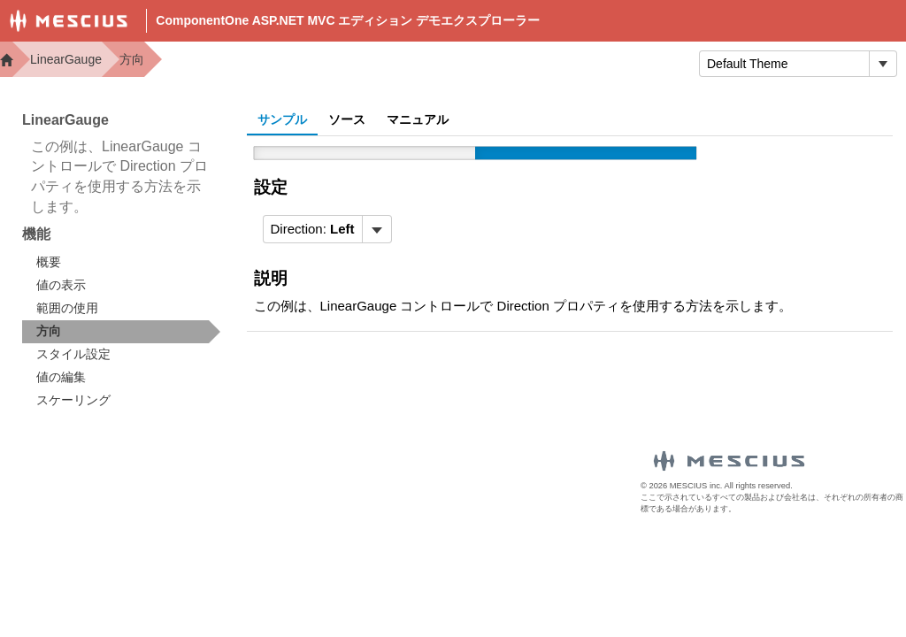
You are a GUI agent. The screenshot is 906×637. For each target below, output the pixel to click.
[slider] (475, 153)
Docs (438, 62)
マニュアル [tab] (418, 119)
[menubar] (327, 229)
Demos (366, 62)
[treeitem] (121, 331)
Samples (518, 62)
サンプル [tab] (282, 119)
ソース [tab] (346, 119)
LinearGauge (66, 59)
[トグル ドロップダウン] (882, 63)
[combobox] (784, 63)
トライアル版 (625, 62)
